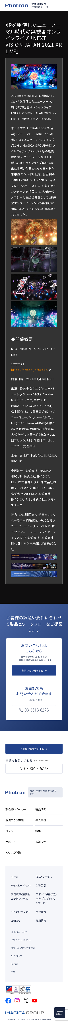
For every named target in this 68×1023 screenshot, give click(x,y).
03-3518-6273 (36, 768)
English (14, 963)
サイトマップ (16, 955)
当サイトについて (19, 932)
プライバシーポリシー (21, 940)
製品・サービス (44, 876)
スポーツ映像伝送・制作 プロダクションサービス (46, 898)
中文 (13, 971)
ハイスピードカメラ (21, 885)
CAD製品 (41, 885)
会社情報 (41, 911)
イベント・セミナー (20, 911)
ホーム (14, 876)
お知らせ (15, 920)
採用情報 (41, 920)
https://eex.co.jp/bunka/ (30, 369)
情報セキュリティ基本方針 (23, 948)
